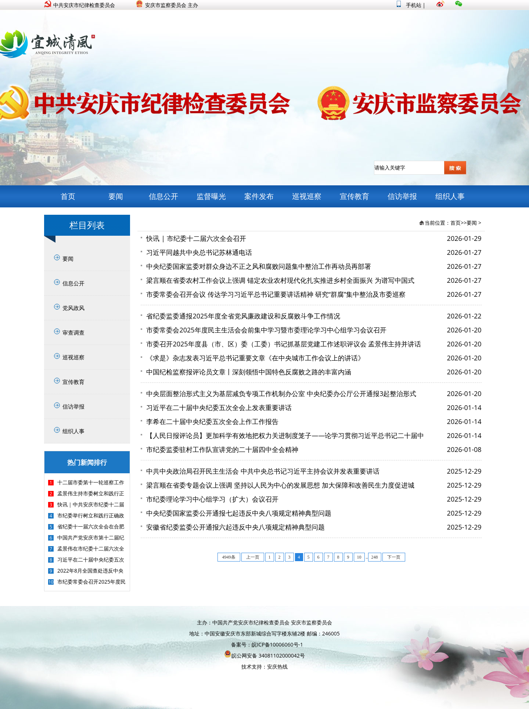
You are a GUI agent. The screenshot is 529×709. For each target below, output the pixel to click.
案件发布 (259, 196)
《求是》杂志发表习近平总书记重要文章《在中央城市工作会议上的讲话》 (255, 357)
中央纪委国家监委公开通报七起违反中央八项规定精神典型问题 (238, 513)
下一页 (393, 557)
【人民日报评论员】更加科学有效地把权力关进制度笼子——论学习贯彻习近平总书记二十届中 (285, 435)
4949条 (228, 557)
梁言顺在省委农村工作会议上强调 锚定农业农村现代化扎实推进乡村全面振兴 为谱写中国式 (280, 280)
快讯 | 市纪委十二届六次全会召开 (196, 238)
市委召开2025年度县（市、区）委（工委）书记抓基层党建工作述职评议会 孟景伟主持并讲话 (283, 343)
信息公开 (163, 196)
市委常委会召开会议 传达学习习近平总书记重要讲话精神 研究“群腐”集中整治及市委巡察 (276, 294)
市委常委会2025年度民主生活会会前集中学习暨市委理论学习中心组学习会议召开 (266, 329)
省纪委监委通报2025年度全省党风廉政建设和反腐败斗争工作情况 (243, 315)
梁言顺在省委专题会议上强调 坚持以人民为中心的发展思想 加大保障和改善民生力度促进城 (280, 485)
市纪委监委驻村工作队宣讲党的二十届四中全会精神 (222, 449)
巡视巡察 (306, 196)
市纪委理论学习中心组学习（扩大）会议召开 (212, 499)
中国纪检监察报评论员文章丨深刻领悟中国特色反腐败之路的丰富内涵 (248, 371)
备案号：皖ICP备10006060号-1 (267, 644)
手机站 (409, 4)
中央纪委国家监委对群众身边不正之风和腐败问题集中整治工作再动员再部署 (258, 266)
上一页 (252, 557)
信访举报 (402, 196)
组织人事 (450, 196)
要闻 (115, 196)
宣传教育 (354, 196)
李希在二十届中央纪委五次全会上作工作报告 (212, 421)
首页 (68, 196)
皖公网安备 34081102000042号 (264, 655)
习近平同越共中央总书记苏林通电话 (199, 252)
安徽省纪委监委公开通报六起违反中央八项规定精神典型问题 (235, 527)
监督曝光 (211, 196)
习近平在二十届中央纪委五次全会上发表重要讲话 (219, 407)
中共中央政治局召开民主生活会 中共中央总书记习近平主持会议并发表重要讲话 (262, 471)
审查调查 (73, 332)
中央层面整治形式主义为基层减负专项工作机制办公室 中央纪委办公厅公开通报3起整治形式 (281, 393)
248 (374, 557)
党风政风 (73, 307)
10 (359, 557)
